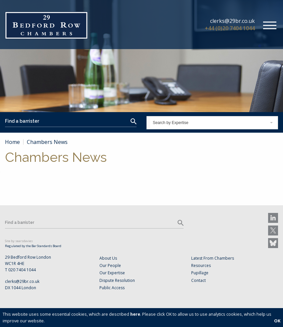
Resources (201, 265)
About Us (108, 258)
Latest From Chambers (212, 258)
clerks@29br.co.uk (232, 21)
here (135, 314)
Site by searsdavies (19, 241)
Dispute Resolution (117, 280)
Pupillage (199, 273)
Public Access (112, 288)
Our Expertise (112, 273)
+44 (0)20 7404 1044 (230, 28)
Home (12, 142)
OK (277, 321)
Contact (198, 280)
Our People (110, 265)
